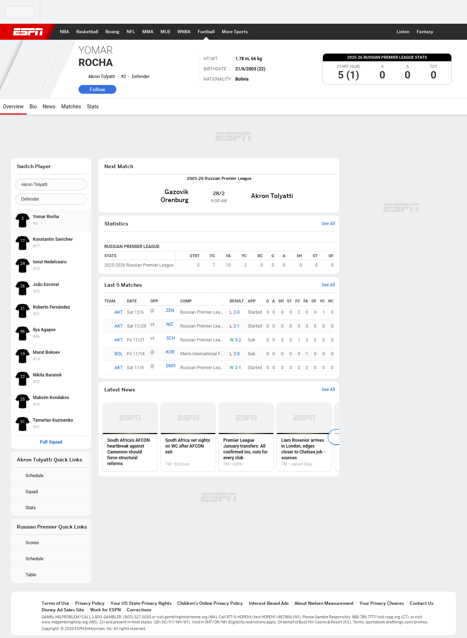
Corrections (139, 609)
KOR (170, 352)
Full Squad (51, 442)
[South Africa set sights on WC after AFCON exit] (188, 437)
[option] (130, 437)
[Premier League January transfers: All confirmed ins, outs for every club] (246, 437)
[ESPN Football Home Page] (206, 32)
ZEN (170, 310)
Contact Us (421, 603)
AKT (119, 312)
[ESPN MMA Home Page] (147, 32)
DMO (171, 365)
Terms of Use (55, 603)
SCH (170, 338)
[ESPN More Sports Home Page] (235, 32)
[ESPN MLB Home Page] (165, 32)
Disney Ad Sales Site (63, 609)
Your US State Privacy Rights (141, 603)
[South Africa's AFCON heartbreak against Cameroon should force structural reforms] (130, 437)
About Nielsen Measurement (324, 603)
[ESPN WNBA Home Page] (183, 32)
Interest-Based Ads (269, 603)
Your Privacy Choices (381, 603)
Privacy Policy (90, 603)
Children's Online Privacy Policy (210, 603)
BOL (119, 353)
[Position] (51, 199)
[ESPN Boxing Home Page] (112, 32)
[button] (444, 32)
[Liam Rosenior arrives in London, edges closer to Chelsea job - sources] (304, 437)
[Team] (51, 184)
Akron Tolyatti (101, 76)
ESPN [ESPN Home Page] (28, 32)
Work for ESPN (105, 609)
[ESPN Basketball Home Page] (87, 32)
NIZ (169, 324)
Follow (97, 89)
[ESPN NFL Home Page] (131, 32)
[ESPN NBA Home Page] (64, 32)
